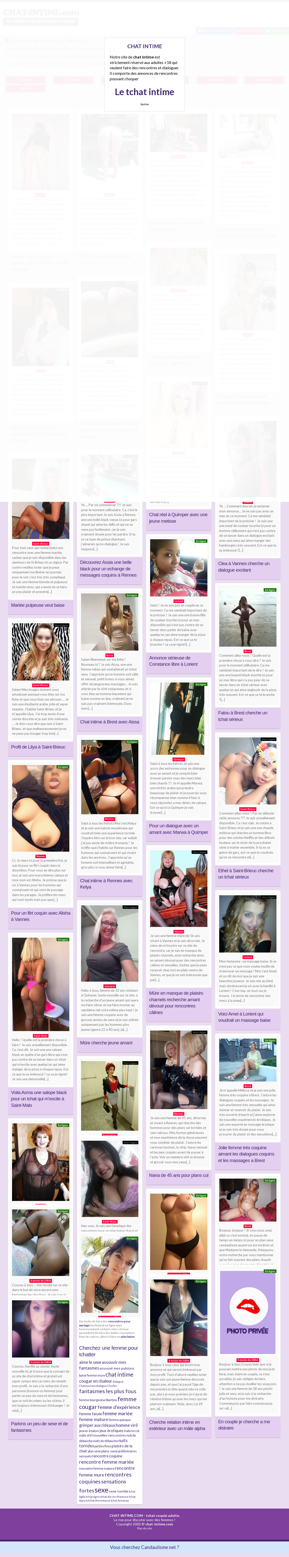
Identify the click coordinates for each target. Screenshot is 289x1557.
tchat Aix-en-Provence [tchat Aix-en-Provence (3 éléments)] (114, 1496)
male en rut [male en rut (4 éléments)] (131, 1431)
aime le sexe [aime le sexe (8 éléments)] (90, 1362)
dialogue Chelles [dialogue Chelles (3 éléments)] (106, 1385)
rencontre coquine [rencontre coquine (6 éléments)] (107, 1456)
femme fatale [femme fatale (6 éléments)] (90, 1413)
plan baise (128, 1336)
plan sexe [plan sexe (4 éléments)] (94, 1451)
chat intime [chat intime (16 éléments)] (119, 1374)
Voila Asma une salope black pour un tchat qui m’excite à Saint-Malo (39, 1099)
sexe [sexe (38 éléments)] (101, 1489)
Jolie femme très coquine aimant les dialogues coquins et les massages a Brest (246, 1154)
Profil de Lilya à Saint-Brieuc (38, 747)
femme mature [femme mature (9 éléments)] (93, 1419)
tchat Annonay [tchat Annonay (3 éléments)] (120, 1500)
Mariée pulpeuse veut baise (38, 605)
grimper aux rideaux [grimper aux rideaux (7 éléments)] (97, 1425)
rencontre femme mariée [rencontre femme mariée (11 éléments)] (106, 1462)
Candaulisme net (158, 1547)
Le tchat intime (144, 91)
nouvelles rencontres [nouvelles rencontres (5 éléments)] (109, 1435)
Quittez (144, 104)
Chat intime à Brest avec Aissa (109, 721)
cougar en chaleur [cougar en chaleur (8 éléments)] (95, 1381)
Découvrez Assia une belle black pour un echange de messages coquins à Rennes (108, 569)
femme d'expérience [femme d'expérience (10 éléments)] (119, 1407)
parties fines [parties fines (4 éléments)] (102, 1446)
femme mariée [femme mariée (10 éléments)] (117, 1413)
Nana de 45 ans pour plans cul (178, 1175)
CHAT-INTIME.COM (126, 1515)
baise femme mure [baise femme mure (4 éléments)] (92, 1375)
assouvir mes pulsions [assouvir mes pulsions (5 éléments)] (117, 1368)
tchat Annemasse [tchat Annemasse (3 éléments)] (99, 1500)
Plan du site (144, 1528)
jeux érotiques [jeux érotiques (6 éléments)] (111, 1430)
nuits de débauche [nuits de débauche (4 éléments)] (105, 1441)
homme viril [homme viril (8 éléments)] (127, 1425)
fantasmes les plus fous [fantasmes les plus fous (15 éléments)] (107, 1391)
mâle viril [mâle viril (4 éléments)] (85, 1435)
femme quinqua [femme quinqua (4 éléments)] (120, 1420)
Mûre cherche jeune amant (106, 1042)
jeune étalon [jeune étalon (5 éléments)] (89, 1431)
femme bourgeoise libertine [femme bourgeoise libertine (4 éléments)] (98, 1400)
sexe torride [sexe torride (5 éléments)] (118, 1491)
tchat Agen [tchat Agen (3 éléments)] (93, 1496)
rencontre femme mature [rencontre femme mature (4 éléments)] (96, 1468)
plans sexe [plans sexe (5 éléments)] (109, 1451)
